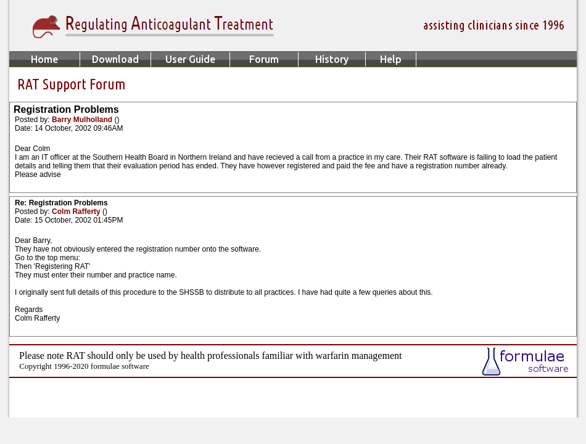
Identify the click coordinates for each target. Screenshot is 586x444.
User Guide (190, 59)
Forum (264, 59)
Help (391, 59)
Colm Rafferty (77, 211)
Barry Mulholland (83, 119)
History (331, 59)
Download (115, 59)
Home (44, 59)
